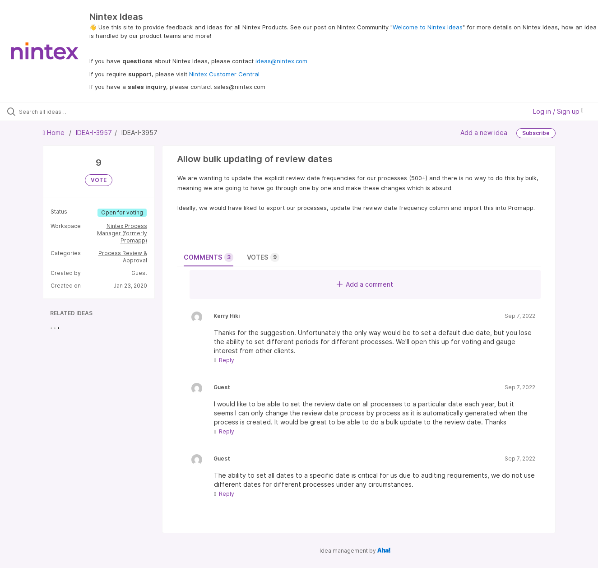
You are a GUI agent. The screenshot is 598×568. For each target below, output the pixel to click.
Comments (208, 257)
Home (54, 132)
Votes (263, 257)
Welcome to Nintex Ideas (428, 27)
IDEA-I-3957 (94, 132)
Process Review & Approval (122, 257)
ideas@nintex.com (281, 61)
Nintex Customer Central (224, 74)
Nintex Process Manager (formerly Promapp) (122, 233)
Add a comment (365, 284)
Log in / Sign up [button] (558, 111)
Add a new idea (483, 132)
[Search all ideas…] (71, 111)
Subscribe (536, 133)
